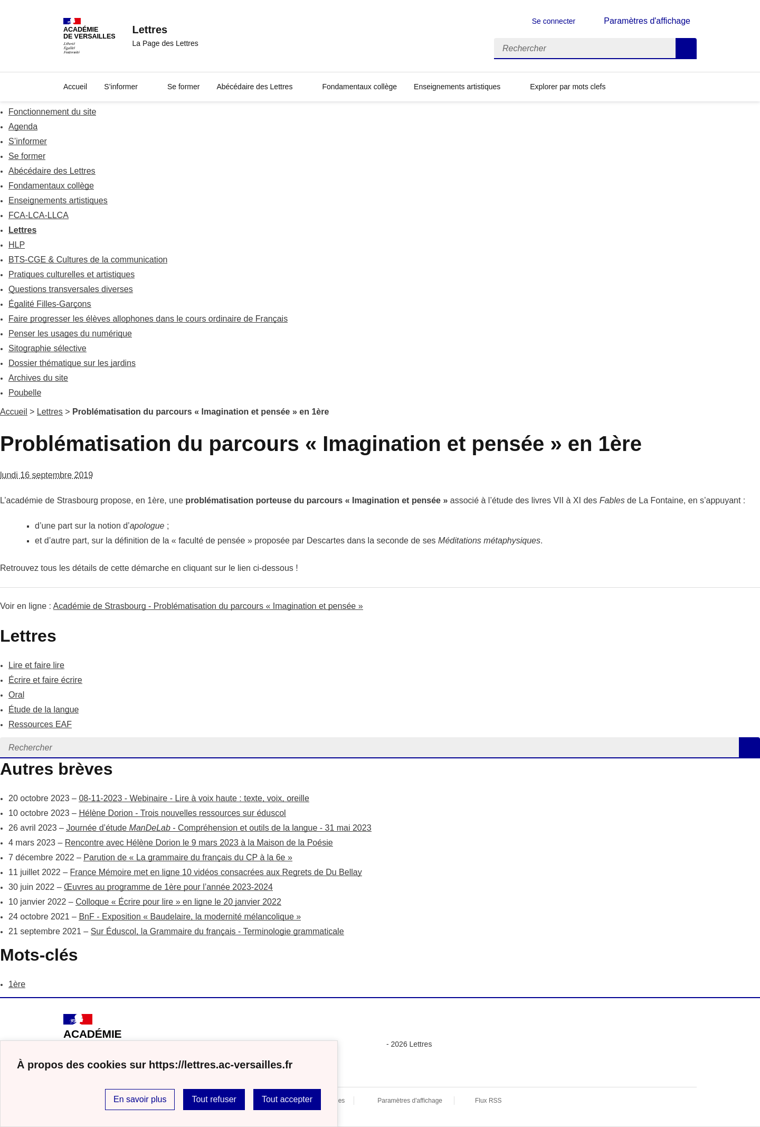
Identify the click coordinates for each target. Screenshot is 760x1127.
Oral (16, 694)
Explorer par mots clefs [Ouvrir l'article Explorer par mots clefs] (567, 86)
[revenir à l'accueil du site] (165, 29)
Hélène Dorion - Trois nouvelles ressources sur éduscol (182, 813)
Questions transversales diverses (70, 289)
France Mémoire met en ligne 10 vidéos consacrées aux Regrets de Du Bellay (216, 872)
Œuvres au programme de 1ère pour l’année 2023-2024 (168, 886)
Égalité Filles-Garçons (49, 303)
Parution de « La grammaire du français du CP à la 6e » (187, 857)
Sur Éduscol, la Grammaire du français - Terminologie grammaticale (217, 931)
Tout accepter (287, 1099)
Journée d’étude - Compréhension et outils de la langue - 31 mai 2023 (218, 827)
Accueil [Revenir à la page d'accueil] (75, 86)
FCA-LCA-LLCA (38, 215)
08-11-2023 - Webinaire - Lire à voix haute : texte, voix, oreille (194, 798)
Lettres (22, 230)
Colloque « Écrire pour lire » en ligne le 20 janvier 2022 (178, 901)
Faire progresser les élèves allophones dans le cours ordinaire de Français (148, 318)
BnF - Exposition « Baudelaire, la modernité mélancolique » (190, 916)
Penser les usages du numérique (70, 333)
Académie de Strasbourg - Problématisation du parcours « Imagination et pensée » (208, 606)
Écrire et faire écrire (45, 679)
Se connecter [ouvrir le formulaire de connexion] (554, 21)
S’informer (121, 86)
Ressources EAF (40, 724)
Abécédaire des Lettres (254, 86)
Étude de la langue (43, 709)
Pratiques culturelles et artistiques (71, 274)
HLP (16, 244)
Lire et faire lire (36, 665)
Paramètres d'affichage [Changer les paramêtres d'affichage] (647, 20)
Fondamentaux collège (51, 185)
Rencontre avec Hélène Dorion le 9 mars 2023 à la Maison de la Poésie (199, 842)
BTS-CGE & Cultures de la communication (87, 259)
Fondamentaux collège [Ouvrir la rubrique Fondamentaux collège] (359, 86)
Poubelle (24, 392)
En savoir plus (140, 1099)
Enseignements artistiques (457, 86)
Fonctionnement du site (52, 111)
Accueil (13, 411)
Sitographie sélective (47, 348)
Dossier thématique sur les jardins (72, 363)
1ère (16, 984)
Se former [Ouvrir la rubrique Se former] (183, 86)
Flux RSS (488, 1100)
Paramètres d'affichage (409, 1100)
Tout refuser (214, 1099)
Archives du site (38, 377)
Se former (26, 156)
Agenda (22, 126)
